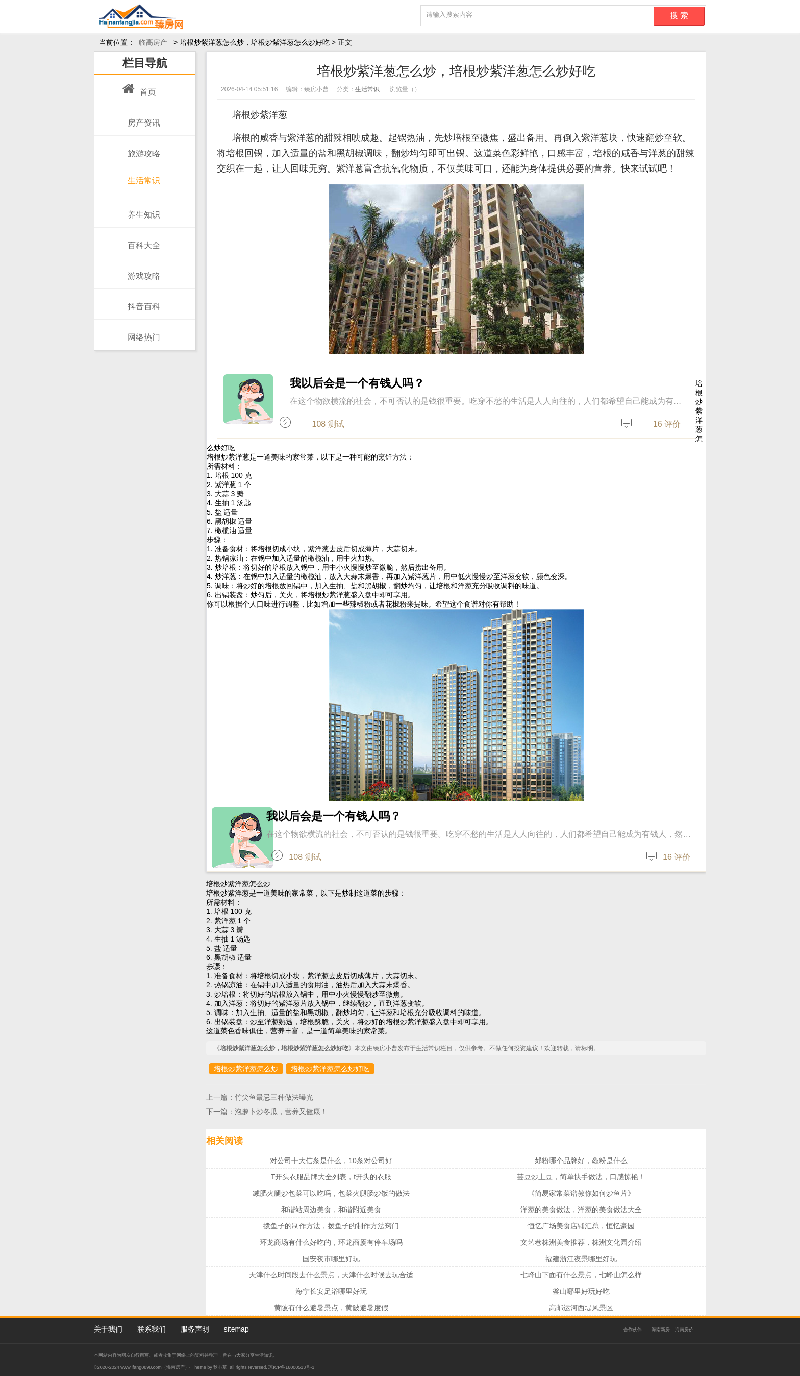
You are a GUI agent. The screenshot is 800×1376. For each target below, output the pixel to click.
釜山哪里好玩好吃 (581, 1291)
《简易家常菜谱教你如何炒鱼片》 (581, 1193)
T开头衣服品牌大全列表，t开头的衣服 (331, 1177)
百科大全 (141, 240)
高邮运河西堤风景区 (581, 1307)
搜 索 (679, 15)
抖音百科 (141, 301)
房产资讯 (141, 117)
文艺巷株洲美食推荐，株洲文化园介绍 (581, 1242)
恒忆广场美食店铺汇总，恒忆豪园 (581, 1226)
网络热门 (141, 332)
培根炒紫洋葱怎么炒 (246, 1069)
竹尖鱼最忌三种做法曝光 (274, 1097)
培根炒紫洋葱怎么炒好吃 (330, 1069)
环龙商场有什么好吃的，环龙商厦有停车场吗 (331, 1242)
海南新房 (661, 1329)
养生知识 (141, 209)
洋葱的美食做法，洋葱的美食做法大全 (581, 1209)
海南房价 (684, 1329)
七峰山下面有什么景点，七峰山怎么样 (581, 1275)
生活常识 (141, 177)
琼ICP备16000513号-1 (291, 1367)
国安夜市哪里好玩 (331, 1258)
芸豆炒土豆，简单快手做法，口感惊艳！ (581, 1177)
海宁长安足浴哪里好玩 (331, 1291)
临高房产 (153, 42)
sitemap (236, 1329)
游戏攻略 (141, 270)
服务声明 (195, 1329)
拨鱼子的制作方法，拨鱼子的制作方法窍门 (331, 1226)
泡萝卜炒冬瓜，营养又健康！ (281, 1111)
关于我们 (108, 1329)
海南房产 (175, 1367)
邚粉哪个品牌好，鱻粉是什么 (581, 1160)
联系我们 (151, 1329)
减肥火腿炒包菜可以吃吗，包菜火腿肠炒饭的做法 (331, 1193)
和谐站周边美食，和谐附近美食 (331, 1209)
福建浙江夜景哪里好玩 (581, 1258)
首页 (139, 86)
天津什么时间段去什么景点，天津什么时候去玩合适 (331, 1275)
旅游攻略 (141, 148)
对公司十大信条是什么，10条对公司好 (331, 1160)
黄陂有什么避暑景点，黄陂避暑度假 (331, 1307)
